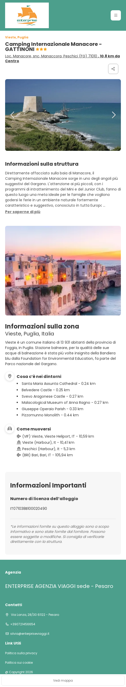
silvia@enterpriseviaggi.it (29, 634)
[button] (13, 115)
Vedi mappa (63, 680)
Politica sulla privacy (21, 653)
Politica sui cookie (19, 663)
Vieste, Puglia (16, 37)
